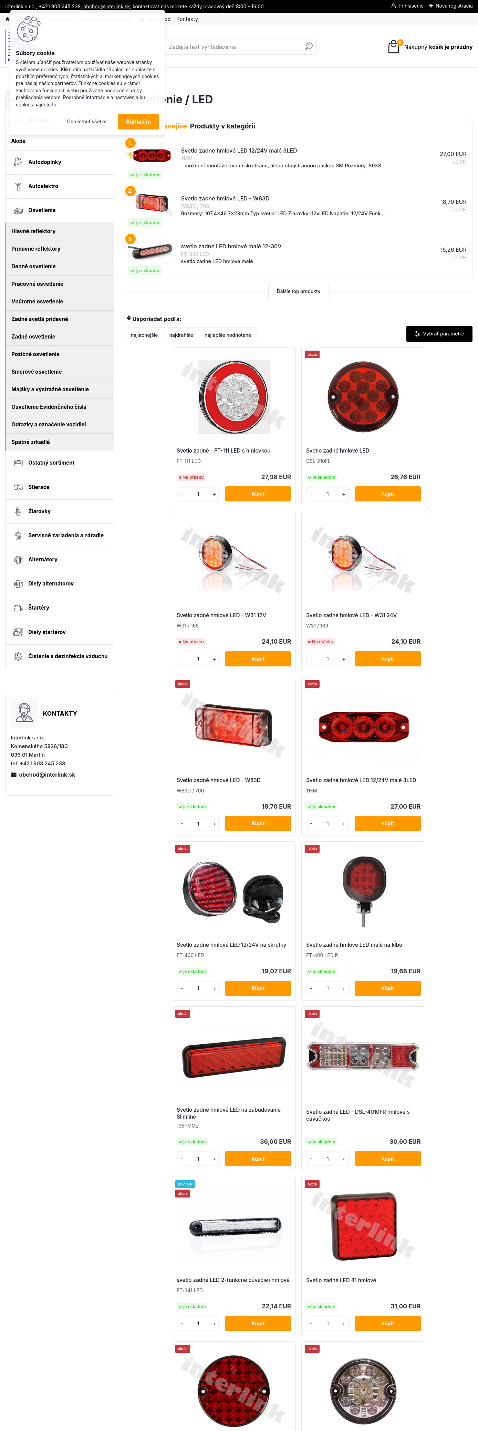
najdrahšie (181, 335)
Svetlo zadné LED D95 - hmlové (161, 967)
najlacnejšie (144, 335)
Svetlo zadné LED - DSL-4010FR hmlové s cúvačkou (253, 796)
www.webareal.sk (265, 1424)
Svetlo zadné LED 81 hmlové (428, 793)
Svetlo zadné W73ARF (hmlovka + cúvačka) (290, 1135)
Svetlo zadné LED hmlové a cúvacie (253, 965)
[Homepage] (7, 19)
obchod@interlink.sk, (107, 6)
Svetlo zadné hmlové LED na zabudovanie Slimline (167, 794)
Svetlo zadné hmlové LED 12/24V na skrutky (337, 624)
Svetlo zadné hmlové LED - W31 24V (426, 454)
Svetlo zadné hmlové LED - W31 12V (339, 454)
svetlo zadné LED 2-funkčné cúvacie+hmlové (341, 794)
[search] (309, 49)
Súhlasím (138, 121)
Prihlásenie (411, 6)
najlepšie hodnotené (228, 335)
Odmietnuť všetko (87, 121)
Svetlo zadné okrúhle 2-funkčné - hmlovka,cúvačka (427, 967)
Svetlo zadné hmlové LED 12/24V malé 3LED (250, 624)
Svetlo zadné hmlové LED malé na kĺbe (424, 624)
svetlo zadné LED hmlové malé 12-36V (337, 965)
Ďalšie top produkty (299, 291)
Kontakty (187, 19)
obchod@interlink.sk (47, 774)
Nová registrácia (454, 6)
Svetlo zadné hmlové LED (250, 452)
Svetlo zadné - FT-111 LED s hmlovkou (166, 454)
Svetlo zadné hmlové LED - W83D (165, 624)
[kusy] (145, 499)
